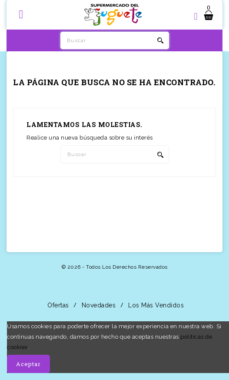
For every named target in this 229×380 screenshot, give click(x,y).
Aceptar (28, 364)
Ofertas (57, 305)
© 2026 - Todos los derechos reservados (115, 267)
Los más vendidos (155, 305)
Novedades (98, 305)
